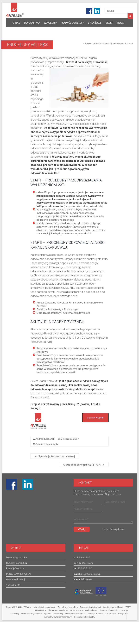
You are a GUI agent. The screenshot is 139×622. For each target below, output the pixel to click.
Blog (120, 22)
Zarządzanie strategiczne (116, 613)
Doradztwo (32, 22)
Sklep (109, 22)
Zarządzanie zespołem (68, 606)
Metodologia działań (17, 556)
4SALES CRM (13, 584)
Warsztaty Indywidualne (44, 606)
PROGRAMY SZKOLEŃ (18, 573)
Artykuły (96, 42)
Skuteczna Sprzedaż (108, 609)
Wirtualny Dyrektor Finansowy (58, 616)
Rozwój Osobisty (72, 22)
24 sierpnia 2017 (70, 438)
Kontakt (18, 30)
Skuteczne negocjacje (58, 609)
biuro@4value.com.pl (90, 573)
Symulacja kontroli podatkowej (55, 455)
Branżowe (95, 22)
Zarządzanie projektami (90, 606)
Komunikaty (107, 42)
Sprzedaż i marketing (53, 613)
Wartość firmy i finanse (31, 613)
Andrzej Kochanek (44, 438)
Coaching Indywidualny (84, 616)
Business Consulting (16, 562)
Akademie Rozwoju (16, 578)
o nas (89, 578)
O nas (16, 22)
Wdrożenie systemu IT (75, 613)
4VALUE (87, 42)
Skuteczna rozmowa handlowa (83, 609)
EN (29, 30)
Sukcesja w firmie (95, 613)
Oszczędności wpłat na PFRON (83, 464)
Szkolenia (50, 22)
